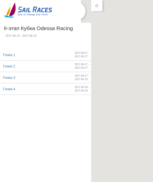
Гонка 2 (9, 66)
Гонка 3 (9, 78)
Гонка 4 (9, 89)
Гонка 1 (9, 55)
